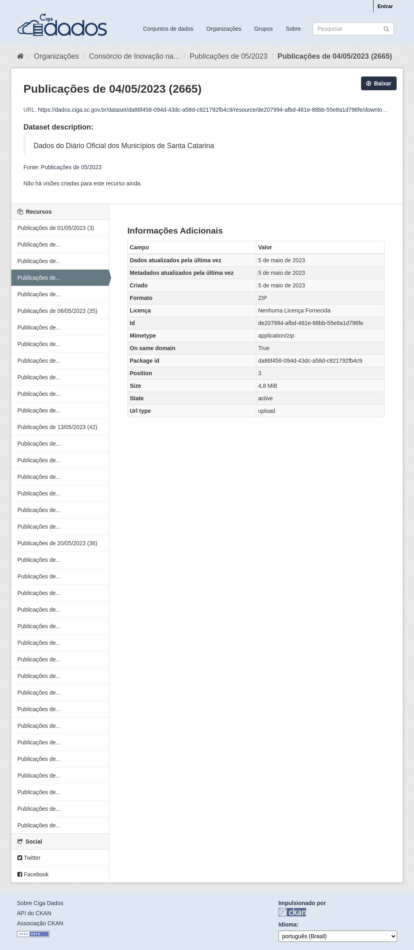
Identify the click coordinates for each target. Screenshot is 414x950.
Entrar (385, 6)
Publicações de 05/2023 (228, 56)
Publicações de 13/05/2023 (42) (57, 427)
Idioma (288, 924)
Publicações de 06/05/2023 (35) (57, 311)
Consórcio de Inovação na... (134, 56)
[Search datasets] (353, 28)
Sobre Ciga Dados (40, 903)
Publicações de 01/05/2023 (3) (55, 228)
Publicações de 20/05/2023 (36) (57, 543)
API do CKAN (34, 913)
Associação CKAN (40, 923)
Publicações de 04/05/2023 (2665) (334, 56)
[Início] (20, 56)
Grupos (263, 29)
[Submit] (386, 28)
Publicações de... (39, 244)
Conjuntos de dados (168, 29)
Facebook (33, 874)
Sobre (293, 29)
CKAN (292, 912)
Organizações (223, 29)
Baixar (378, 83)
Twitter (28, 857)
